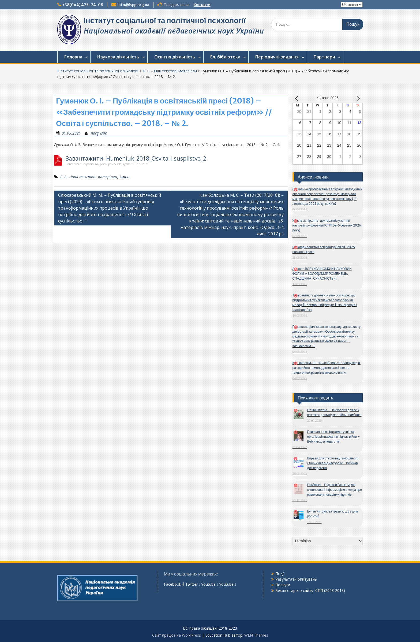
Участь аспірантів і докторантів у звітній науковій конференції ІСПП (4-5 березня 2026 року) (326, 225)
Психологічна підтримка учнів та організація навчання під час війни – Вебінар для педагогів (333, 436)
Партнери (324, 57)
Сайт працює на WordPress (176, 635)
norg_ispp (99, 133)
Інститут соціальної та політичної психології (165, 20)
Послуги (282, 584)
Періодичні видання (277, 57)
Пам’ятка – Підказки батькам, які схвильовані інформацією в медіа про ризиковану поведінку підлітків (334, 489)
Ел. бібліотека (225, 57)
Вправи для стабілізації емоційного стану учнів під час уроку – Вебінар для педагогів (333, 463)
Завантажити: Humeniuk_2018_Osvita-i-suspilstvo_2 (136, 158)
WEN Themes (256, 635)
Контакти (202, 4)
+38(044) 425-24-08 (82, 4)
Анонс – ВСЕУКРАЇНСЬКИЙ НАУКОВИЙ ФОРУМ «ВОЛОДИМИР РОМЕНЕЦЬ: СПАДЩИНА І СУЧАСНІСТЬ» (322, 273)
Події (279, 573)
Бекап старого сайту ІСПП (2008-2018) (310, 590)
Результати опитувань (296, 579)
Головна (73, 57)
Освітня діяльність (174, 57)
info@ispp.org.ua (133, 4)
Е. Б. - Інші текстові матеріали (170, 70)
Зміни (124, 176)
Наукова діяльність (118, 57)
